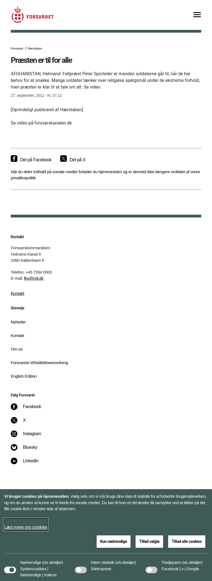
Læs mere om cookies (25, 527)
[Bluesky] (28, 450)
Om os (16, 349)
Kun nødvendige (113, 541)
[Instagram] (29, 436)
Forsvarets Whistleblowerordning (39, 362)
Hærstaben (35, 48)
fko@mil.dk (34, 278)
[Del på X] (72, 160)
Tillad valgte (149, 541)
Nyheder (18, 322)
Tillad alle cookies (187, 541)
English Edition (24, 376)
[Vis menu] (197, 15)
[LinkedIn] (28, 464)
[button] (52, 560)
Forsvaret (17, 48)
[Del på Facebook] (31, 160)
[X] (24, 423)
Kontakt (17, 293)
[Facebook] (29, 409)
